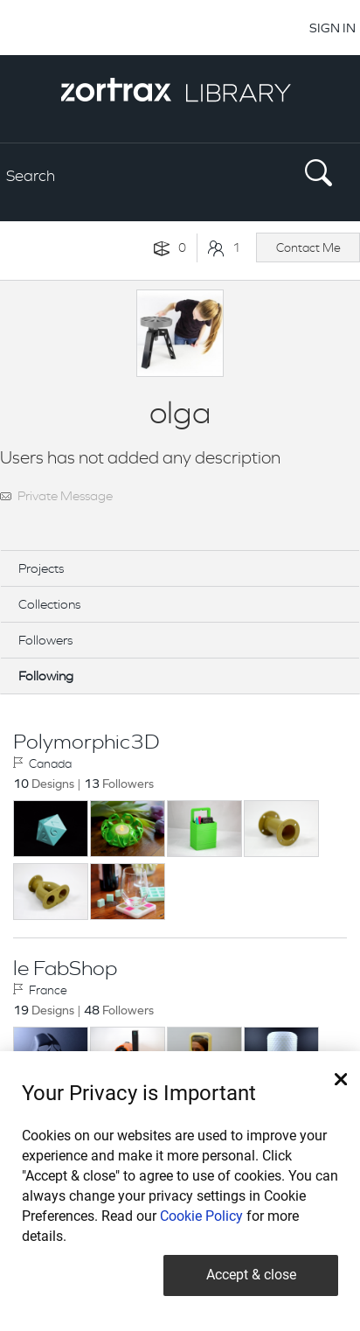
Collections (49, 603)
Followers (45, 639)
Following (45, 675)
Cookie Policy (201, 1216)
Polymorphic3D (86, 741)
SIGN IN (332, 27)
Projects (41, 568)
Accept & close (251, 1274)
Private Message (65, 495)
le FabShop (65, 968)
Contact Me (308, 247)
